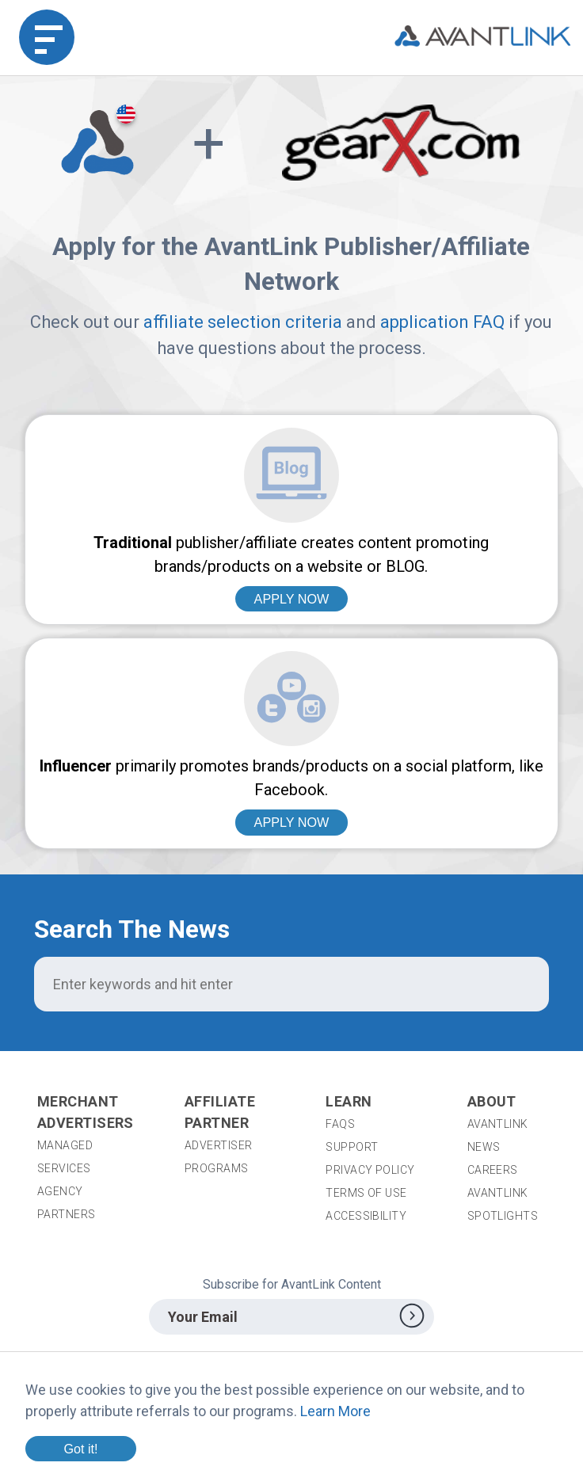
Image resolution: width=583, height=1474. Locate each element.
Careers (492, 1170)
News (484, 1147)
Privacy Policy (370, 1170)
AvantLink (497, 1124)
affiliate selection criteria (242, 322)
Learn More (335, 1411)
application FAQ (442, 322)
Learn (349, 1101)
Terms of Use (366, 1192)
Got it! (80, 1449)
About (491, 1101)
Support (352, 1147)
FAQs (340, 1124)
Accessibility (366, 1215)
